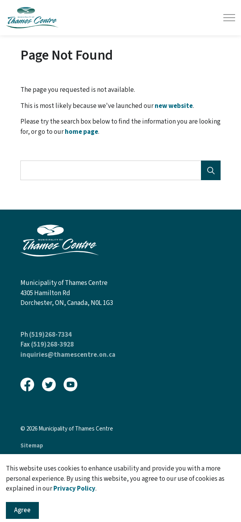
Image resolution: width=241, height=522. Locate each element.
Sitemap (31, 446)
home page (81, 132)
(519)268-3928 (52, 344)
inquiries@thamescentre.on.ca (67, 355)
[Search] (211, 170)
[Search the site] (120, 170)
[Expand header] (229, 17)
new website (174, 106)
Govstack (59, 462)
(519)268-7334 (50, 334)
